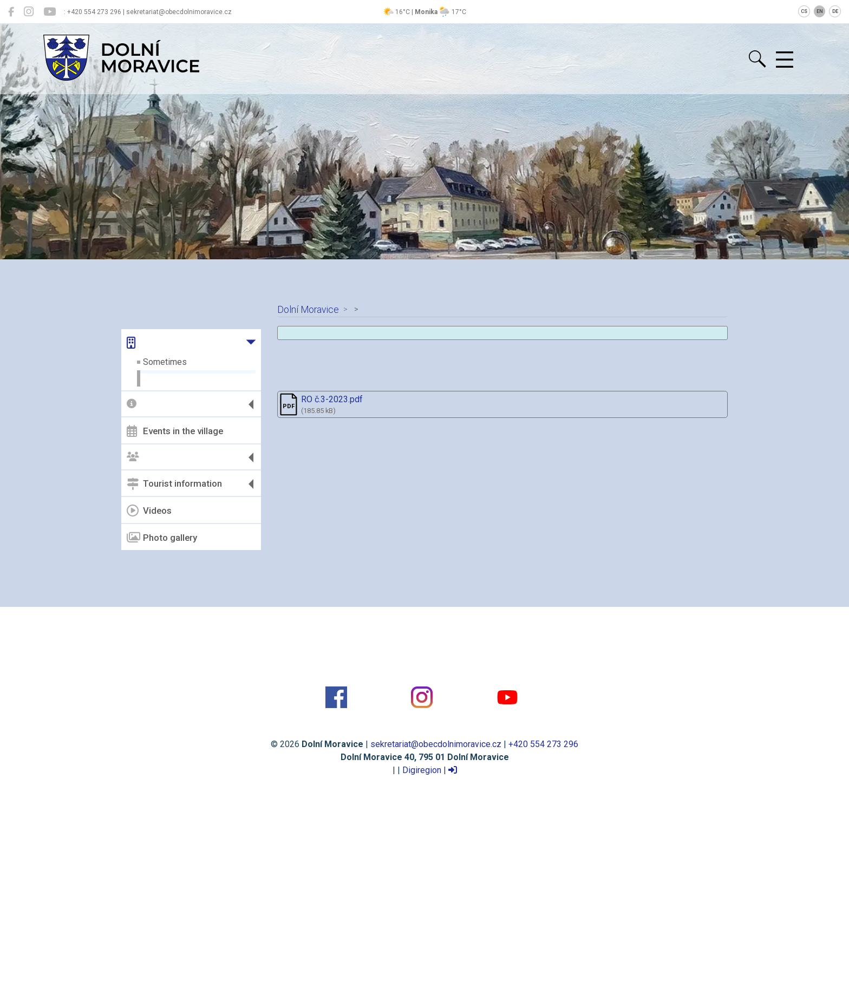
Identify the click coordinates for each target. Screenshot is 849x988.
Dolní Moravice (308, 309)
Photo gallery (162, 538)
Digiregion (421, 770)
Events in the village (175, 431)
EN (820, 11)
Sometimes (165, 362)
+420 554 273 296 (543, 744)
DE (835, 11)
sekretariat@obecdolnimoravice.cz (435, 744)
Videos (149, 510)
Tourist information (174, 484)
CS (804, 11)
